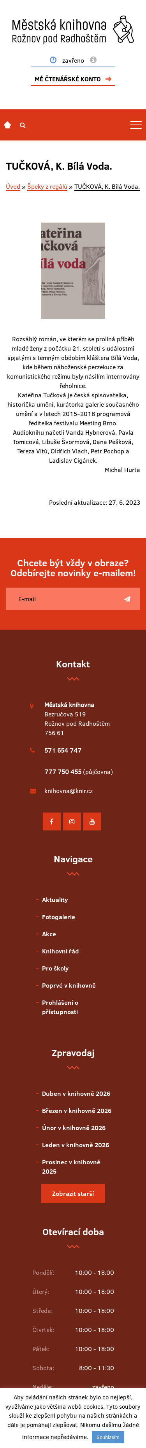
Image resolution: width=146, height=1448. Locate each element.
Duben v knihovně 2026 (76, 1093)
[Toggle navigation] (136, 125)
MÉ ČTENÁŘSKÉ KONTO (68, 79)
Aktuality (55, 899)
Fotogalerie (58, 917)
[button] (23, 125)
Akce (49, 934)
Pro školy (55, 968)
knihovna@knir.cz (68, 790)
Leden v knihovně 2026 (75, 1145)
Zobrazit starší (73, 1193)
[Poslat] (127, 599)
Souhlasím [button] (108, 1437)
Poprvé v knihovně (69, 985)
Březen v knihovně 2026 (76, 1110)
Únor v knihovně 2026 (74, 1127)
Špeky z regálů (47, 186)
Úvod (13, 186)
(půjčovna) (78, 771)
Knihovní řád (60, 951)
